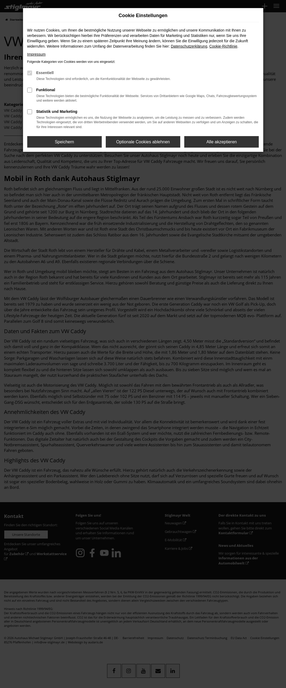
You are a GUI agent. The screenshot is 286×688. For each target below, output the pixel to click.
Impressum (36, 54)
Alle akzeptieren (221, 142)
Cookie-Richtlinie (223, 46)
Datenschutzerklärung (189, 46)
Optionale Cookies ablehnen (143, 142)
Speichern (64, 142)
